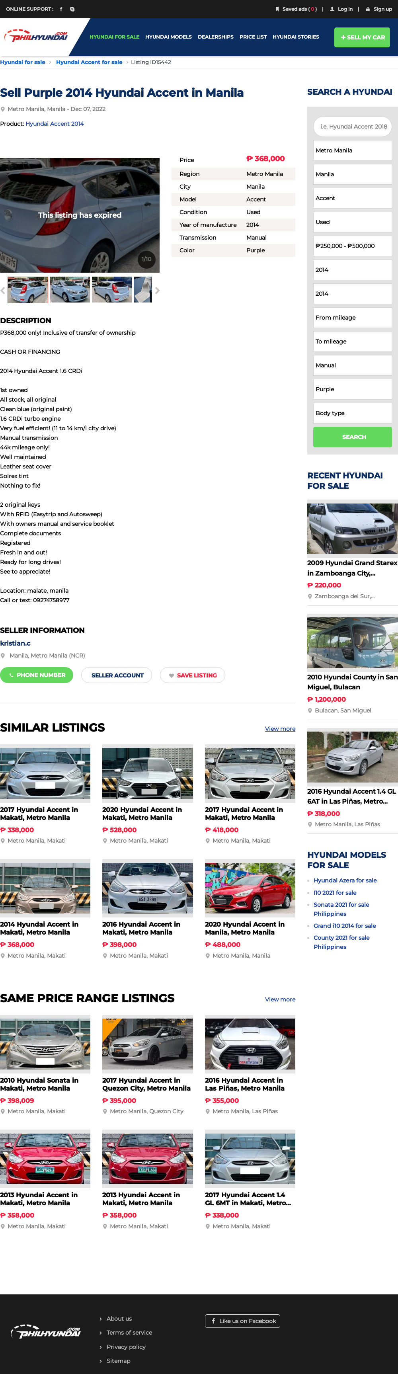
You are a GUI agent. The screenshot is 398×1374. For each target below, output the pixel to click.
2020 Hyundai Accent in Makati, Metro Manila (142, 814)
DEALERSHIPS (216, 37)
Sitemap (118, 1360)
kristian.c (15, 643)
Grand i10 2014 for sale (345, 925)
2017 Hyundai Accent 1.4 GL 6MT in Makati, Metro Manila (245, 1203)
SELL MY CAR (362, 37)
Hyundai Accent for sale (89, 62)
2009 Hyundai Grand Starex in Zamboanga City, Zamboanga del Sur (352, 573)
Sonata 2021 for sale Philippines (341, 909)
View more (280, 728)
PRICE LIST (253, 37)
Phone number (36, 675)
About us (119, 1318)
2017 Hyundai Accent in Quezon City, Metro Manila (146, 1084)
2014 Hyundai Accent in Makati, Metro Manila (39, 928)
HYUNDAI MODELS (168, 37)
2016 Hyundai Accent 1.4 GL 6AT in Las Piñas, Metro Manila (351, 802)
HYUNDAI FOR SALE (114, 37)
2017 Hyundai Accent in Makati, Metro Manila (39, 814)
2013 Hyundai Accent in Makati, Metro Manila (39, 1199)
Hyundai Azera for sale (345, 880)
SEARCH (354, 437)
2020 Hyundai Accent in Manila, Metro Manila (245, 928)
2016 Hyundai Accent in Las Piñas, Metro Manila (245, 1084)
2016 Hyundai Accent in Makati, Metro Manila (141, 928)
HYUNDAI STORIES (296, 37)
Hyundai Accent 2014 (54, 123)
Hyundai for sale (22, 62)
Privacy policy (126, 1347)
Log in (341, 9)
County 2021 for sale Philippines (342, 942)
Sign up (378, 9)
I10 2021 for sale (335, 892)
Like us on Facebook (242, 1321)
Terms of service (129, 1332)
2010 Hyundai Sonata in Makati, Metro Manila (39, 1084)
